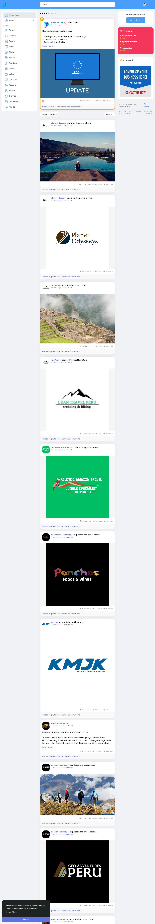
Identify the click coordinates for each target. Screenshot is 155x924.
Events (10, 41)
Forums (10, 85)
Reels (9, 46)
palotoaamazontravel (61, 447)
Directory (149, 113)
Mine (9, 20)
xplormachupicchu (60, 723)
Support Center (124, 113)
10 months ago (56, 537)
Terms (130, 111)
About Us (122, 111)
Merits (10, 107)
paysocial (55, 22)
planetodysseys (58, 123)
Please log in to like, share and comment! (61, 106)
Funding (11, 63)
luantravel (56, 285)
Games (10, 96)
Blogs (9, 52)
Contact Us (148, 111)
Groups (10, 35)
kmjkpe (54, 622)
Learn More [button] (11, 912)
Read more (47, 46)
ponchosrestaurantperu (63, 535)
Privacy (138, 111)
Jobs (9, 74)
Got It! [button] (26, 920)
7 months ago (56, 126)
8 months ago (56, 25)
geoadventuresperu (61, 765)
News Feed (12, 15)
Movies (10, 90)
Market (10, 57)
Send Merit (135, 20)
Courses (11, 79)
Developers (12, 101)
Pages (10, 30)
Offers (10, 68)
